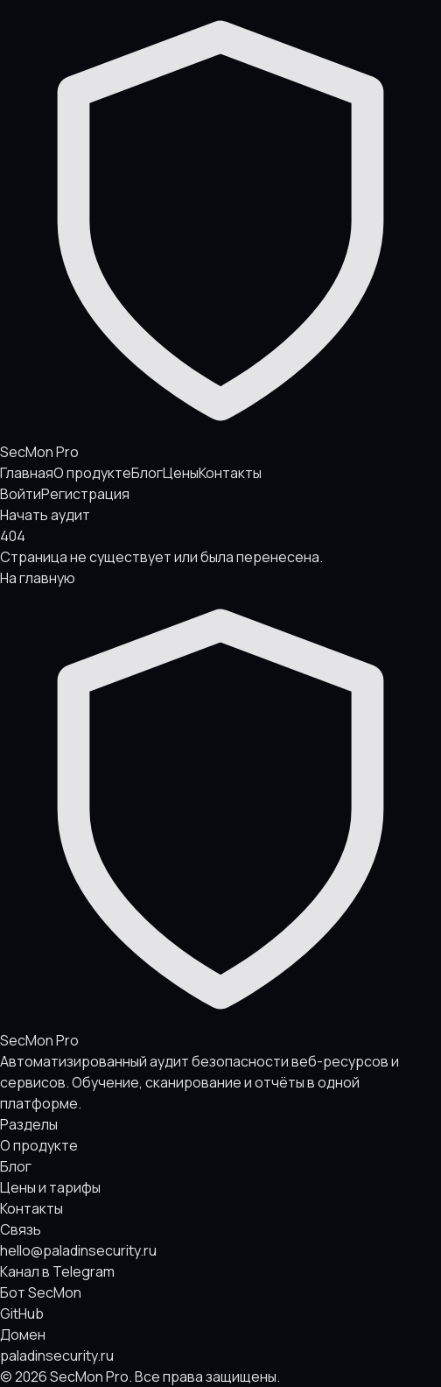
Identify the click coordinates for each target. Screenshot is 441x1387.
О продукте (92, 472)
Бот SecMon (40, 1292)
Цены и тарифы (50, 1187)
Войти (20, 493)
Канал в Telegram (57, 1271)
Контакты (230, 472)
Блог (147, 472)
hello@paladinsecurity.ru (78, 1250)
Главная (26, 472)
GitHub (22, 1313)
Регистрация (85, 493)
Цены (181, 472)
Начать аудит (45, 515)
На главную (37, 578)
